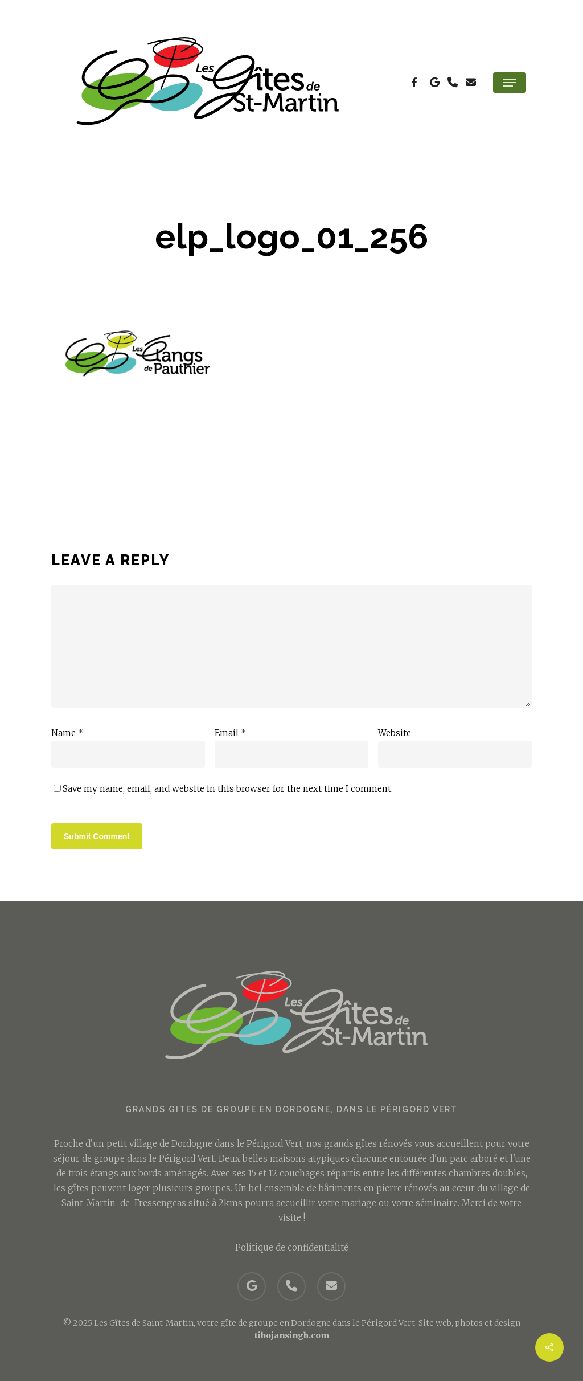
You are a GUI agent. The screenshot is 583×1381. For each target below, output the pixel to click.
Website (394, 733)
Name (67, 733)
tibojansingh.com (291, 1335)
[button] (509, 82)
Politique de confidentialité (291, 1246)
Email (231, 733)
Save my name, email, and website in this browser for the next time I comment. (228, 788)
